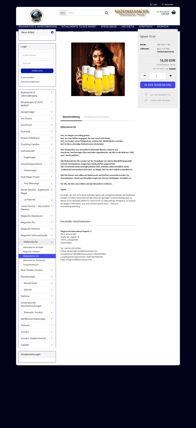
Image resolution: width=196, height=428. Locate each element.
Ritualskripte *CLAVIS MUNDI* (32, 105)
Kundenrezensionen (96, 118)
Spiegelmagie (28, 113)
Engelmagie (28, 159)
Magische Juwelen (31, 253)
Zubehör (25, 346)
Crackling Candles (30, 146)
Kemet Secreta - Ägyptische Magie (35, 193)
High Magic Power (30, 178)
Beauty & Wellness (30, 139)
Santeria (25, 297)
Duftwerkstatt (28, 152)
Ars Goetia (26, 120)
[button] (144, 77)
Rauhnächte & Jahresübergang (29, 96)
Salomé (26, 291)
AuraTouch (26, 126)
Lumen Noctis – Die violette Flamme (35, 209)
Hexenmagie (28, 172)
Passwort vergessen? (30, 83)
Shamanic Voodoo (32, 314)
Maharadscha (29, 243)
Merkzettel (167, 5)
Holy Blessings (30, 185)
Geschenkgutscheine (31, 165)
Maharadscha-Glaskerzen (34, 262)
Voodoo (25, 333)
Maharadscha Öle (30, 257)
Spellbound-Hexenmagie (33, 320)
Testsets (25, 327)
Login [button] (153, 5)
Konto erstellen (27, 79)
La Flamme (28, 201)
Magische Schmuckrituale (34, 237)
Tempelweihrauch (31, 266)
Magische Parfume (30, 230)
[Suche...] (62, 12)
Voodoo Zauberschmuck (33, 340)
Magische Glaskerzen (32, 217)
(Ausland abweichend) (165, 53)
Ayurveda (25, 133)
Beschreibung (71, 118)
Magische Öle (28, 224)
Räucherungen (28, 278)
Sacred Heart (29, 284)
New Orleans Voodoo (32, 271)
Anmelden (37, 72)
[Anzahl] (157, 77)
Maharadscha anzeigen (33, 249)
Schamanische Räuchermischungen (31, 306)
